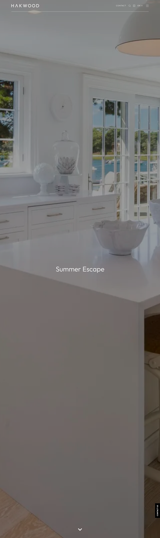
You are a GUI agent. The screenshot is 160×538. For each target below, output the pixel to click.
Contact (121, 6)
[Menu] (147, 6)
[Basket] (134, 6)
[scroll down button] (80, 529)
